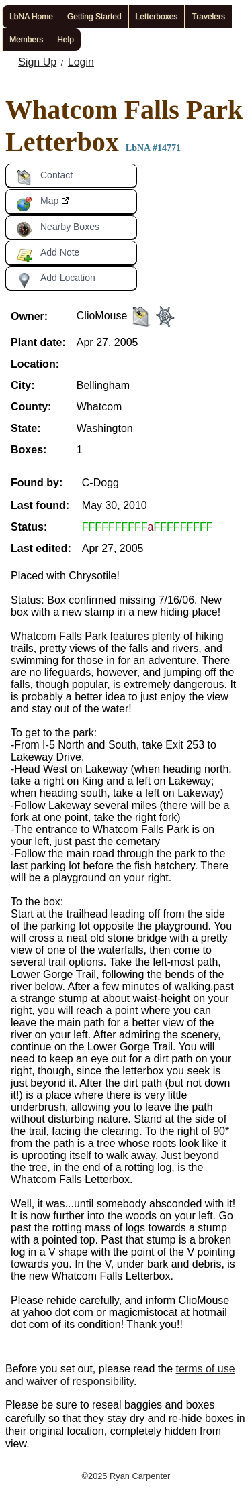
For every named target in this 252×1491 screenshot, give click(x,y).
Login (81, 62)
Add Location (55, 280)
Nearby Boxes (57, 229)
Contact (44, 178)
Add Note (47, 255)
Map (37, 203)
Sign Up (37, 62)
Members (26, 39)
